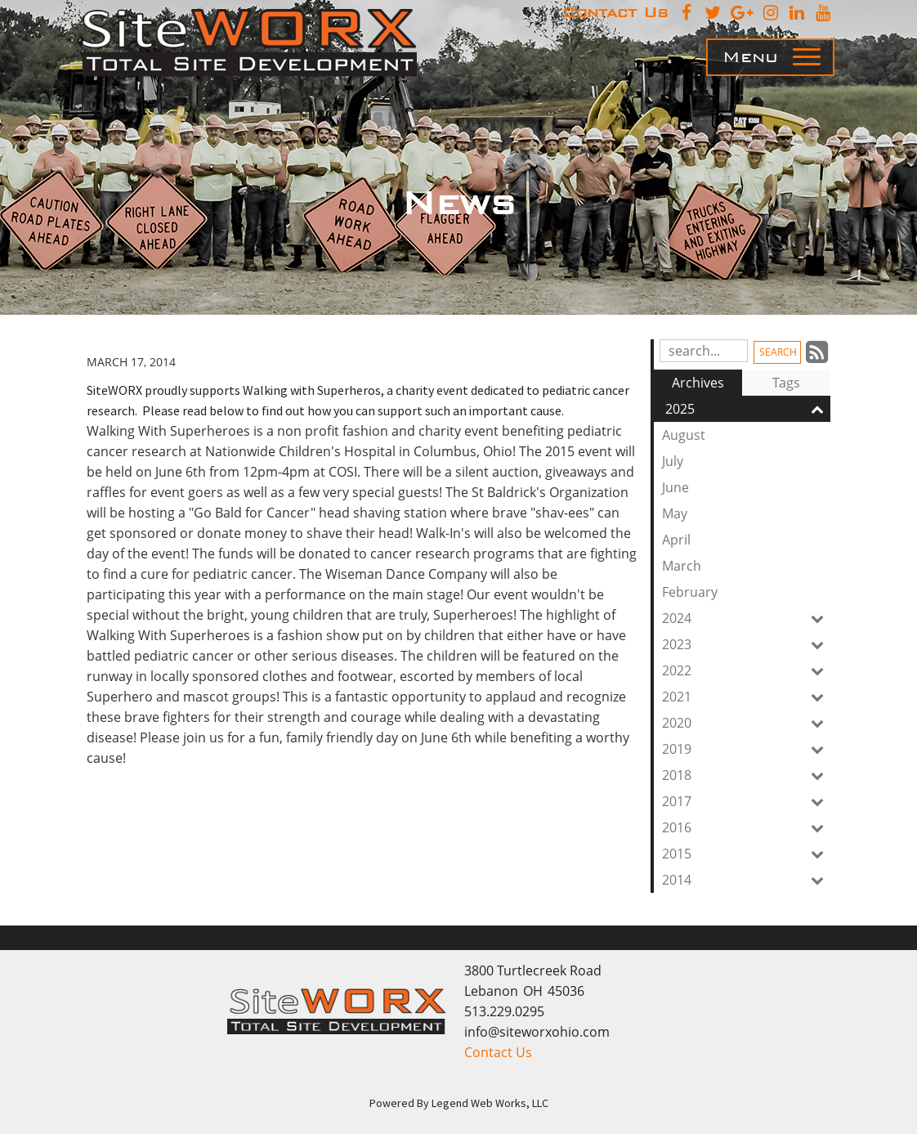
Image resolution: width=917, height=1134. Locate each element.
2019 (746, 749)
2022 (746, 670)
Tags (786, 383)
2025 (747, 409)
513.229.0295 (504, 1011)
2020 (746, 723)
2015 (746, 853)
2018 (746, 775)
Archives (698, 383)
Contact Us (498, 1052)
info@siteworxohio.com (537, 1032)
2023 (746, 644)
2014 (746, 880)
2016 (746, 827)
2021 (746, 697)
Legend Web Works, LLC (490, 1103)
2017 (746, 801)
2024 (746, 618)
